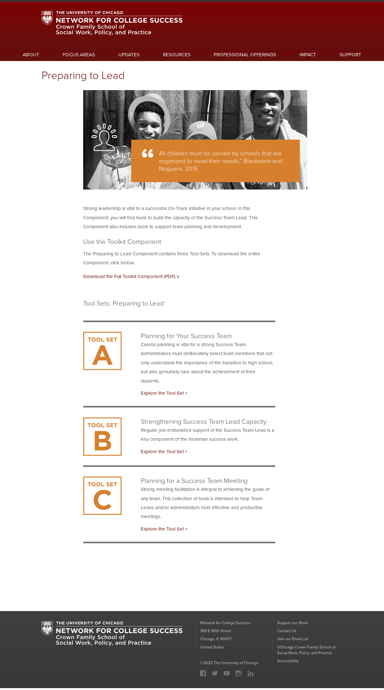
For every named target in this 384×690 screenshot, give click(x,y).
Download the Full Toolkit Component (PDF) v (131, 277)
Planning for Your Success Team (186, 336)
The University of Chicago (236, 665)
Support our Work (292, 624)
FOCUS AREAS (79, 54)
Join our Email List (293, 641)
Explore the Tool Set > (164, 394)
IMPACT (308, 54)
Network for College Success (225, 624)
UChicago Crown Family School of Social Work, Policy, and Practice (306, 652)
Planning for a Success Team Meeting (194, 481)
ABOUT (31, 54)
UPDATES (129, 54)
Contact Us (287, 633)
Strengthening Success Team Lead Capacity (204, 422)
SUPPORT (350, 54)
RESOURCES (177, 54)
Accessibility (288, 663)
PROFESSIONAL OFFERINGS (245, 54)
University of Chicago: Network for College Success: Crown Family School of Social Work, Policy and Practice (112, 637)
